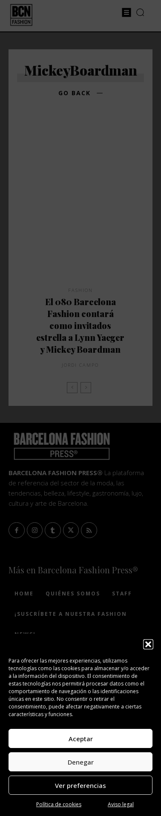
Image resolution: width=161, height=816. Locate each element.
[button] (148, 644)
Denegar (81, 762)
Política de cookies (58, 804)
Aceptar (81, 738)
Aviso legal (121, 804)
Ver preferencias (80, 785)
